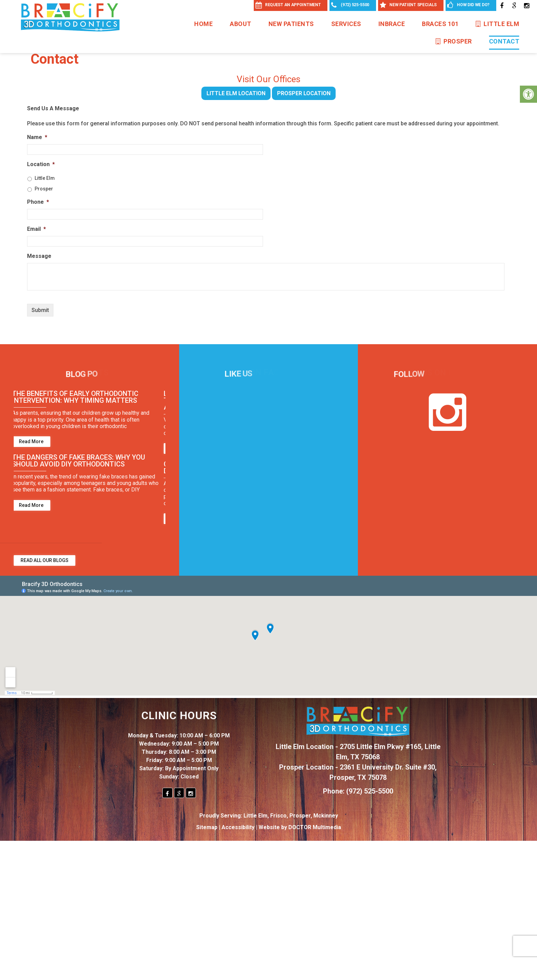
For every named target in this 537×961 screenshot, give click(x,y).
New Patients (291, 23)
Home (203, 23)
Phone (38, 202)
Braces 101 (440, 23)
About (240, 23)
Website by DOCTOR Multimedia (300, 827)
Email (36, 229)
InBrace (391, 23)
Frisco (278, 815)
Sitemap (206, 827)
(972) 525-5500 (369, 791)
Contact (504, 41)
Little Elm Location (236, 93)
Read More (33, 441)
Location (41, 164)
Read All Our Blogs (44, 560)
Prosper (454, 41)
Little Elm (497, 23)
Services (346, 23)
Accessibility (238, 827)
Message (39, 256)
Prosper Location (303, 93)
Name (37, 137)
